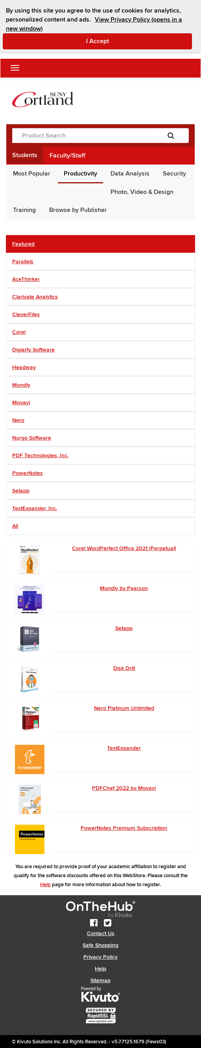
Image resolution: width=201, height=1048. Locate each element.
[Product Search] (82, 135)
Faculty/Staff (67, 155)
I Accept (130, 40)
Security (174, 173)
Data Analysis (130, 173)
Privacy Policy (100, 957)
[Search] (170, 135)
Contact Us (100, 933)
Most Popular (31, 173)
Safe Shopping (100, 945)
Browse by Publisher (78, 210)
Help (45, 884)
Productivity (80, 173)
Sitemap (100, 980)
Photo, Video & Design (142, 192)
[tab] (100, 244)
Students (24, 155)
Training (24, 210)
